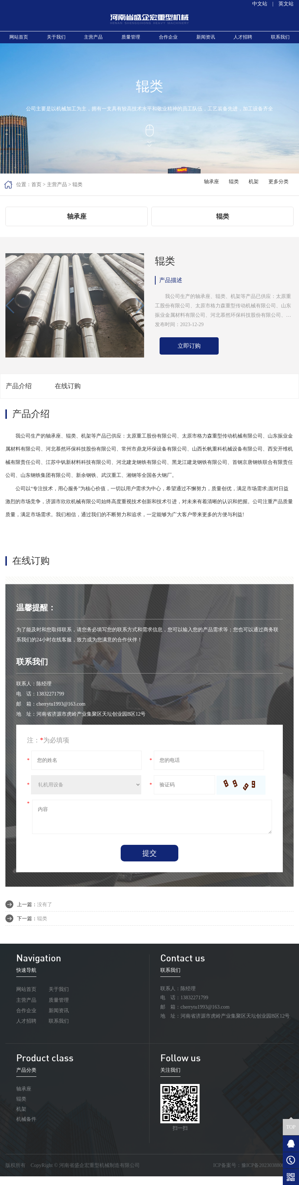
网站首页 (19, 40)
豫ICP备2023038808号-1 (267, 1174)
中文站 (259, 3)
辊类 (77, 191)
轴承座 (215, 191)
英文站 (286, 3)
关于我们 (56, 40)
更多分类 (279, 191)
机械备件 (26, 1128)
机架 (255, 191)
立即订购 (189, 354)
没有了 (44, 913)
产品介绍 (19, 394)
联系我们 (280, 40)
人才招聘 (243, 40)
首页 (36, 191)
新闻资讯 (206, 40)
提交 (149, 862)
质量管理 (131, 40)
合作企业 (168, 40)
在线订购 (68, 394)
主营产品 (93, 40)
